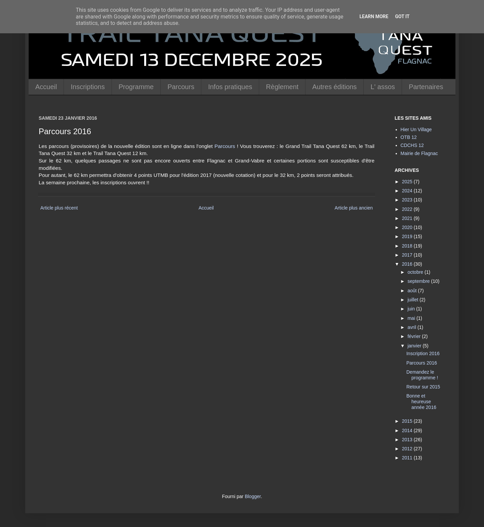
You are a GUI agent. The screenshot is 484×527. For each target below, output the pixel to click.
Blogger (252, 496)
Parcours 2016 (421, 363)
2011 (408, 457)
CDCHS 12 (412, 145)
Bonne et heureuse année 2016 (421, 401)
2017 (408, 255)
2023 (408, 199)
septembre (419, 281)
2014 (408, 430)
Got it (402, 16)
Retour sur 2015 (423, 386)
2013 (408, 439)
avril (412, 327)
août (412, 290)
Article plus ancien (353, 208)
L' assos (382, 86)
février (414, 336)
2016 (408, 264)
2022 (408, 209)
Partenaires (426, 86)
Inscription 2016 (423, 353)
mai (411, 318)
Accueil (46, 86)
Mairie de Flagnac (419, 153)
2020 (408, 227)
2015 (408, 421)
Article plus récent (59, 208)
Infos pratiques (230, 86)
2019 (408, 236)
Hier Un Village (416, 129)
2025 (408, 181)
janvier (414, 345)
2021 (408, 218)
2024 (408, 190)
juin (411, 308)
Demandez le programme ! (422, 374)
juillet (413, 299)
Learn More (373, 16)
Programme (136, 86)
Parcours (180, 86)
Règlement (282, 86)
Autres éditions (334, 86)
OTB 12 (409, 137)
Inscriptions (88, 86)
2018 (408, 246)
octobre (416, 272)
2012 (408, 448)
